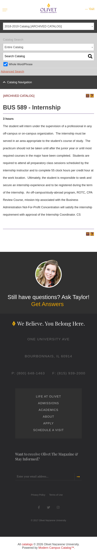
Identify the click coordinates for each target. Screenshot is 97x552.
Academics (48, 410)
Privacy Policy (38, 495)
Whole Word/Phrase (21, 64)
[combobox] (48, 26)
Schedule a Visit (48, 430)
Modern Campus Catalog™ (56, 547)
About (48, 416)
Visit (92, 9)
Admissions (48, 403)
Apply (48, 423)
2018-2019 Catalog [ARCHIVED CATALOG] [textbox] (33, 26)
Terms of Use (56, 495)
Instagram (58, 507)
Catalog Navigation (19, 82)
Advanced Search (12, 71)
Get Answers (47, 304)
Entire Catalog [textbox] (14, 47)
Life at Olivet (48, 396)
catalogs (27, 544)
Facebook (39, 507)
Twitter (48, 507)
